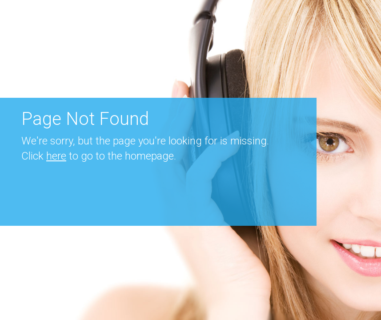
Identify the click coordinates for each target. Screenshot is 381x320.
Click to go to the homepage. (98, 156)
